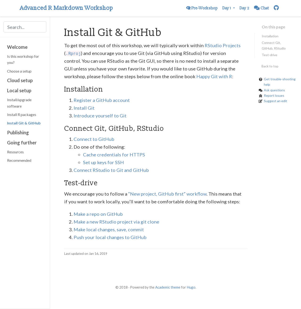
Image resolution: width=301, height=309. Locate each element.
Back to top (269, 66)
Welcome (17, 47)
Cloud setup (20, 80)
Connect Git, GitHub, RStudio (274, 45)
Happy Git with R (214, 76)
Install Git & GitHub (24, 123)
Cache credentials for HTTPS (114, 154)
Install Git (84, 108)
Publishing (18, 132)
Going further (22, 142)
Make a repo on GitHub (98, 214)
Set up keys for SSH (103, 162)
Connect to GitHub (94, 139)
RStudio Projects (223, 45)
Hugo (191, 287)
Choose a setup (19, 71)
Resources (15, 152)
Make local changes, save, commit (109, 229)
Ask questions (274, 90)
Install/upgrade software (19, 102)
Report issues (274, 95)
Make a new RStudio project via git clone (116, 221)
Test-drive (269, 55)
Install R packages (21, 114)
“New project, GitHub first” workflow (167, 194)
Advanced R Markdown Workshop (66, 8)
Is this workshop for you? (23, 59)
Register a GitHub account (102, 100)
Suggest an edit (275, 101)
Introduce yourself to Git (100, 115)
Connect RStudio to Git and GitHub (111, 170)
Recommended (19, 160)
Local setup (19, 90)
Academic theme (167, 287)
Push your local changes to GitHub (110, 237)
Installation (270, 36)
